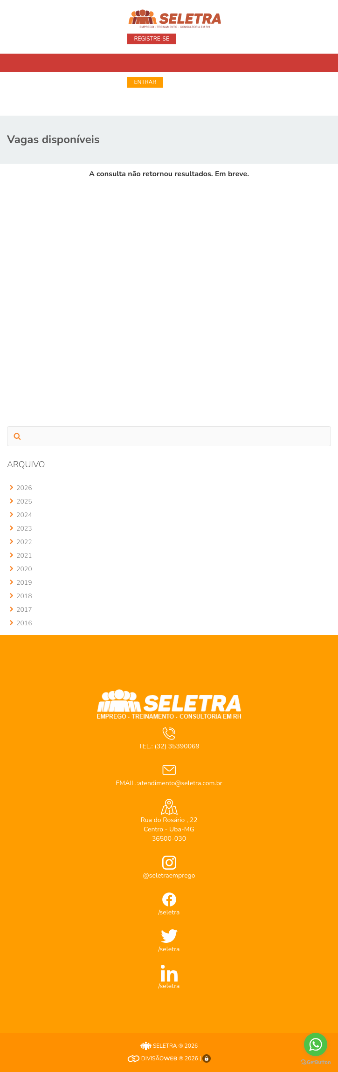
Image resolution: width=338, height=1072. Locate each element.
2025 (24, 501)
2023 (24, 528)
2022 (24, 542)
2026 (24, 488)
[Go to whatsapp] (315, 1044)
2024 (24, 515)
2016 (24, 623)
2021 (24, 555)
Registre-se (151, 38)
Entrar (145, 82)
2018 (24, 596)
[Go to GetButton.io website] (316, 1062)
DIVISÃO (152, 1058)
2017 (24, 609)
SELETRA (158, 1046)
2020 (24, 569)
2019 (24, 582)
